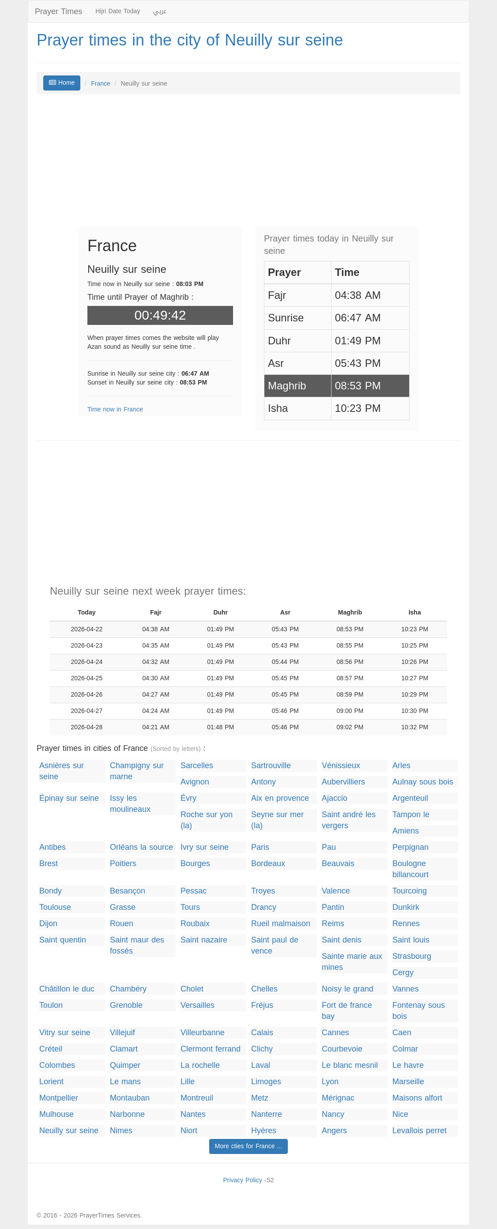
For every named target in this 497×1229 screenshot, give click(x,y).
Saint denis (341, 940)
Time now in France (115, 409)
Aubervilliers (343, 782)
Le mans (125, 1082)
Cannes (335, 1033)
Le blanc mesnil (350, 1065)
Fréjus (262, 1005)
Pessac (194, 891)
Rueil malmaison (280, 924)
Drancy (263, 907)
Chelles (264, 989)
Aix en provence (280, 798)
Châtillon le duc (66, 989)
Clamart (124, 1049)
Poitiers (123, 864)
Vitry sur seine (64, 1033)
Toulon (51, 1005)
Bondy (50, 891)
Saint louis (410, 940)
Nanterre (266, 1114)
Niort (189, 1131)
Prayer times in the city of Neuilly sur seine (190, 40)
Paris (260, 847)
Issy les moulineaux (130, 803)
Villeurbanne (203, 1033)
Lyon (330, 1082)
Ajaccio (334, 798)
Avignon (195, 782)
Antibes (52, 847)
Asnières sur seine (61, 771)
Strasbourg (411, 956)
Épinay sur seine (69, 798)
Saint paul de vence (274, 945)
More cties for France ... (248, 1146)
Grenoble (126, 1005)
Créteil (50, 1049)
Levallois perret (419, 1131)
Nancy (333, 1114)
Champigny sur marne (137, 771)
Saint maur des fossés (137, 945)
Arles (401, 766)
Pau (329, 847)
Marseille (408, 1082)
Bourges (195, 864)
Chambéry (128, 989)
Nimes (121, 1131)
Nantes (193, 1114)
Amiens (405, 831)
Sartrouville (271, 766)
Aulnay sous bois (422, 782)
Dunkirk (405, 907)
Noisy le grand (347, 989)
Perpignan (410, 847)
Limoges (266, 1082)
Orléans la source (141, 847)
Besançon (127, 891)
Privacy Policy (242, 1180)
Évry (188, 798)
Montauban (130, 1098)
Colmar (405, 1049)
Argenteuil (410, 798)
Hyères (263, 1131)
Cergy (403, 973)
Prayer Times (58, 11)
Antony (263, 782)
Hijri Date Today (117, 11)
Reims (333, 924)
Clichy (262, 1049)
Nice (400, 1114)
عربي (159, 11)
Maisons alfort (417, 1098)
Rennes (406, 924)
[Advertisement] (248, 164)
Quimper (125, 1065)
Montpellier (58, 1098)
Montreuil (197, 1098)
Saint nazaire (204, 940)
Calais (262, 1033)
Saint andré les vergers (349, 820)
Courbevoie (342, 1049)
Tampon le (410, 815)
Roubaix (195, 924)
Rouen (121, 924)
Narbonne (127, 1114)
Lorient (51, 1082)
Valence (336, 891)
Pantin (333, 907)
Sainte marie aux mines (352, 961)
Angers (334, 1131)
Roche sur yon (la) (207, 820)
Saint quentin (62, 940)
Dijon (48, 924)
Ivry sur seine (205, 847)
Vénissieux (341, 766)
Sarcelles (197, 766)
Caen (401, 1033)
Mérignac (338, 1098)
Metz (259, 1098)
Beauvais (338, 864)
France (100, 84)
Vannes (405, 989)
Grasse (123, 907)
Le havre (408, 1065)
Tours (190, 907)
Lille (188, 1082)
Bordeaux (268, 864)
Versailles (198, 1005)
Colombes (57, 1065)
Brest (48, 864)
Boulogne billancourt (410, 869)
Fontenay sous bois (418, 1010)
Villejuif (122, 1033)
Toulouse (55, 907)
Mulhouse (56, 1114)
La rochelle (200, 1065)
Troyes (263, 891)
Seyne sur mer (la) (277, 820)
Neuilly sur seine (68, 1131)
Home (62, 83)
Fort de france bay (347, 1010)
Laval (260, 1065)
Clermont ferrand (211, 1049)
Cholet (192, 989)
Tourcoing (409, 891)
